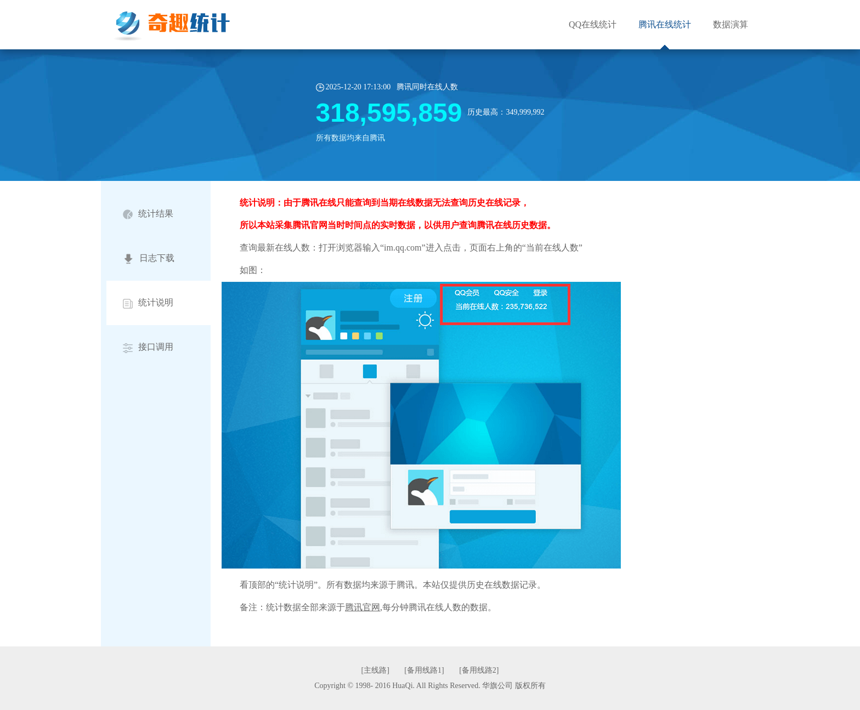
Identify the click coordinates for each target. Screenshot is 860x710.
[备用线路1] (425, 670)
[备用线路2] (479, 670)
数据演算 (730, 24)
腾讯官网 (362, 607)
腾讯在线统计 (664, 24)
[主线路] (376, 670)
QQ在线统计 (592, 24)
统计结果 (148, 214)
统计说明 (148, 303)
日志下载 (148, 258)
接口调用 (148, 347)
